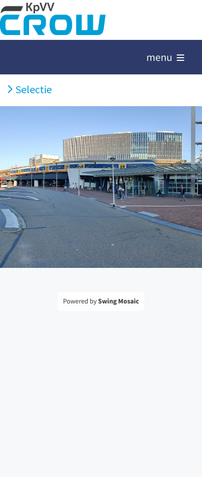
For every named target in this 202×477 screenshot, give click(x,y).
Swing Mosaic (118, 301)
